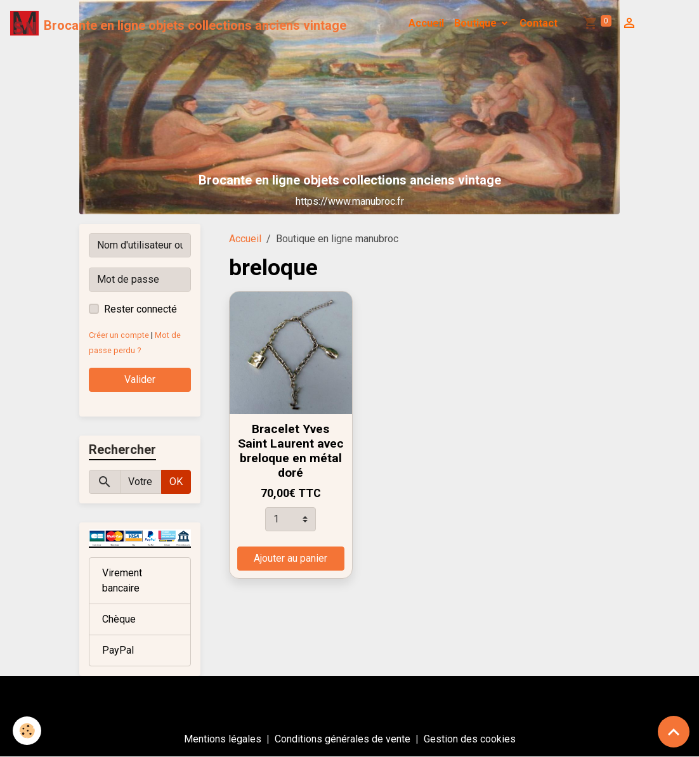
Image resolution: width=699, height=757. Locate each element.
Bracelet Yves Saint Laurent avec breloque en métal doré (291, 451)
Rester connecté (140, 309)
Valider (139, 379)
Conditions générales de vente (342, 739)
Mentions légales (222, 739)
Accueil (426, 23)
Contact (538, 23)
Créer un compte (119, 335)
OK (176, 482)
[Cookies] (27, 730)
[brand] (178, 23)
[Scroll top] (673, 731)
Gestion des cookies (470, 739)
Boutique (476, 23)
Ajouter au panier (290, 558)
